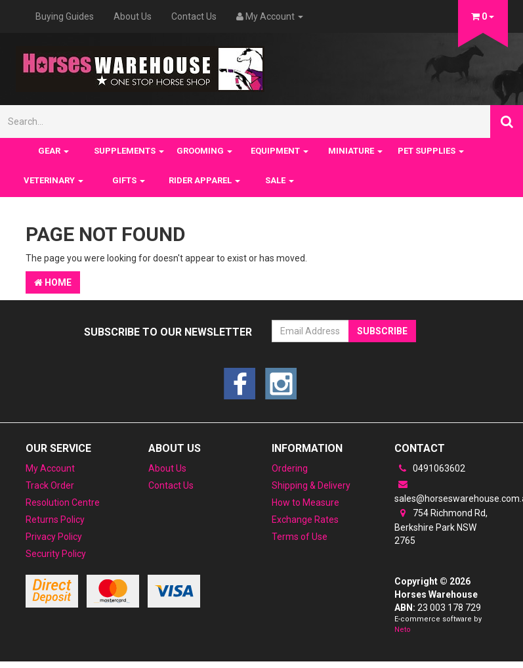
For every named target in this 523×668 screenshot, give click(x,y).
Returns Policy (55, 519)
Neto (402, 629)
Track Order (50, 485)
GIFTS (128, 180)
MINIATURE (355, 151)
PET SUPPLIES (431, 151)
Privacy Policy (54, 536)
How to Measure (305, 502)
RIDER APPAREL (204, 180)
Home (53, 282)
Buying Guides (64, 16)
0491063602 (429, 468)
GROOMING (204, 151)
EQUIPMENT (279, 151)
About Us (133, 16)
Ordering (290, 468)
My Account (50, 468)
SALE (279, 180)
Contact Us (194, 16)
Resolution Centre (63, 502)
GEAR (53, 151)
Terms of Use (299, 536)
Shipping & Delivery (311, 485)
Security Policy (56, 553)
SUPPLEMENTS (129, 151)
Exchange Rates (305, 519)
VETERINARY (53, 180)
